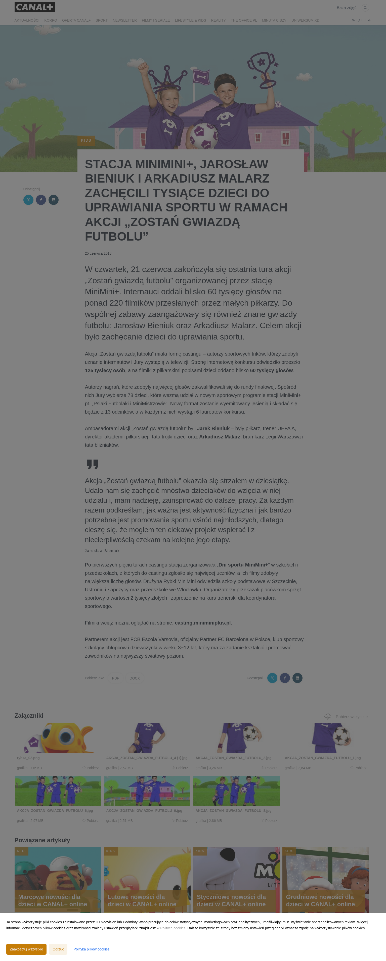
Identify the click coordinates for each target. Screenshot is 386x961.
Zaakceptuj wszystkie (26, 949)
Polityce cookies (172, 928)
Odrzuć (58, 949)
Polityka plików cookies (91, 949)
